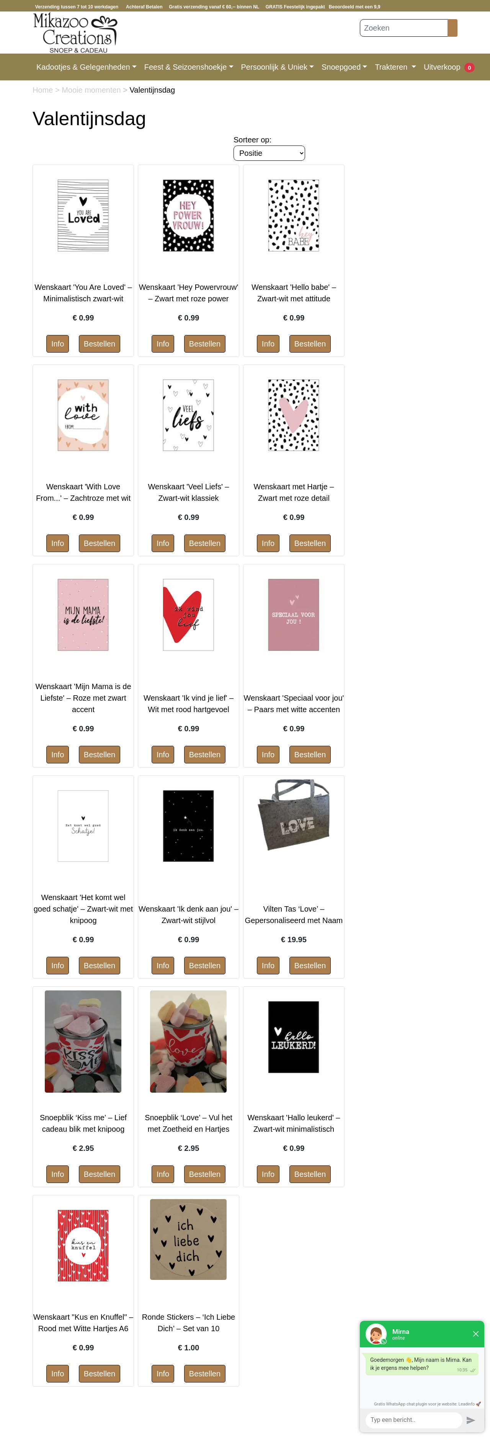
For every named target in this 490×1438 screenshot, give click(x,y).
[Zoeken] (404, 28)
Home (44, 90)
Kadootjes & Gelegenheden (83, 67)
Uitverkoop (442, 67)
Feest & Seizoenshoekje (185, 67)
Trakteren (392, 67)
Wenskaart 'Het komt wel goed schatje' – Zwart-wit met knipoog (83, 909)
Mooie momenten (92, 90)
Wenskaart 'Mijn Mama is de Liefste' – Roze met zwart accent (83, 698)
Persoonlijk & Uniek (274, 67)
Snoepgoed (341, 67)
